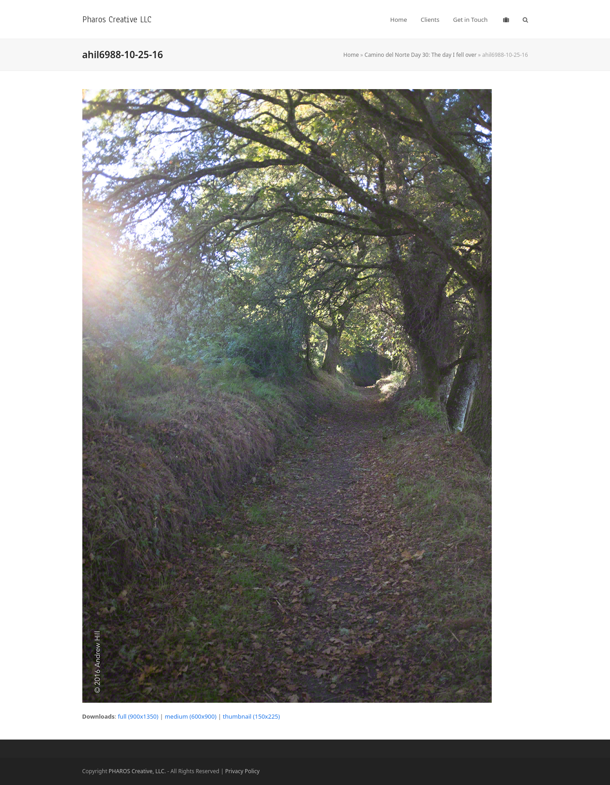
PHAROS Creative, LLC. (137, 771)
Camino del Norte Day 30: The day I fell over (420, 55)
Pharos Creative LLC (116, 19)
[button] (525, 19)
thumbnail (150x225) (251, 716)
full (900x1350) (138, 716)
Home (351, 55)
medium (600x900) (191, 716)
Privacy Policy (242, 771)
